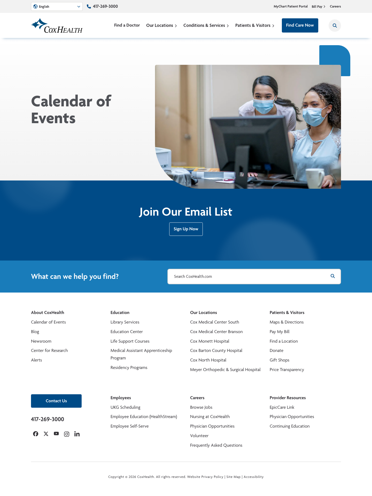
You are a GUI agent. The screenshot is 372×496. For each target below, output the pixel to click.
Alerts (36, 360)
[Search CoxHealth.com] (254, 276)
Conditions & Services (206, 25)
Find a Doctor (127, 25)
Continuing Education (290, 426)
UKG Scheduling (125, 407)
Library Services (125, 322)
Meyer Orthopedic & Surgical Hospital (225, 369)
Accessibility (254, 477)
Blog (35, 331)
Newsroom (41, 341)
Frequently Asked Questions (216, 445)
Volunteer (199, 435)
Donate (276, 350)
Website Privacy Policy (205, 477)
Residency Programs (129, 367)
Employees (121, 397)
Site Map (234, 477)
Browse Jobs (201, 407)
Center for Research (49, 350)
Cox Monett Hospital (209, 341)
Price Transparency (287, 369)
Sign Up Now (186, 231)
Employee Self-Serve (130, 426)
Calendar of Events (48, 322)
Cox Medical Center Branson (216, 331)
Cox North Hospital (208, 360)
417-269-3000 (105, 6)
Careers (335, 6)
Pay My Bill (280, 331)
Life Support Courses (130, 341)
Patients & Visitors (255, 25)
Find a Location (284, 341)
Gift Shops (279, 360)
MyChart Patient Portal (291, 6)
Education (120, 312)
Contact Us (56, 401)
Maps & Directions (287, 322)
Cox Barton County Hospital (216, 350)
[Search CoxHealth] (335, 25)
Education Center (127, 331)
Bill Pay (319, 6)
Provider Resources (288, 397)
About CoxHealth (47, 312)
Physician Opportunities (212, 426)
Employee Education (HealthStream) (144, 416)
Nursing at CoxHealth (210, 416)
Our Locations (161, 25)
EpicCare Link (282, 407)
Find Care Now (300, 25)
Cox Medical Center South (214, 322)
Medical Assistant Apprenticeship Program (141, 354)
